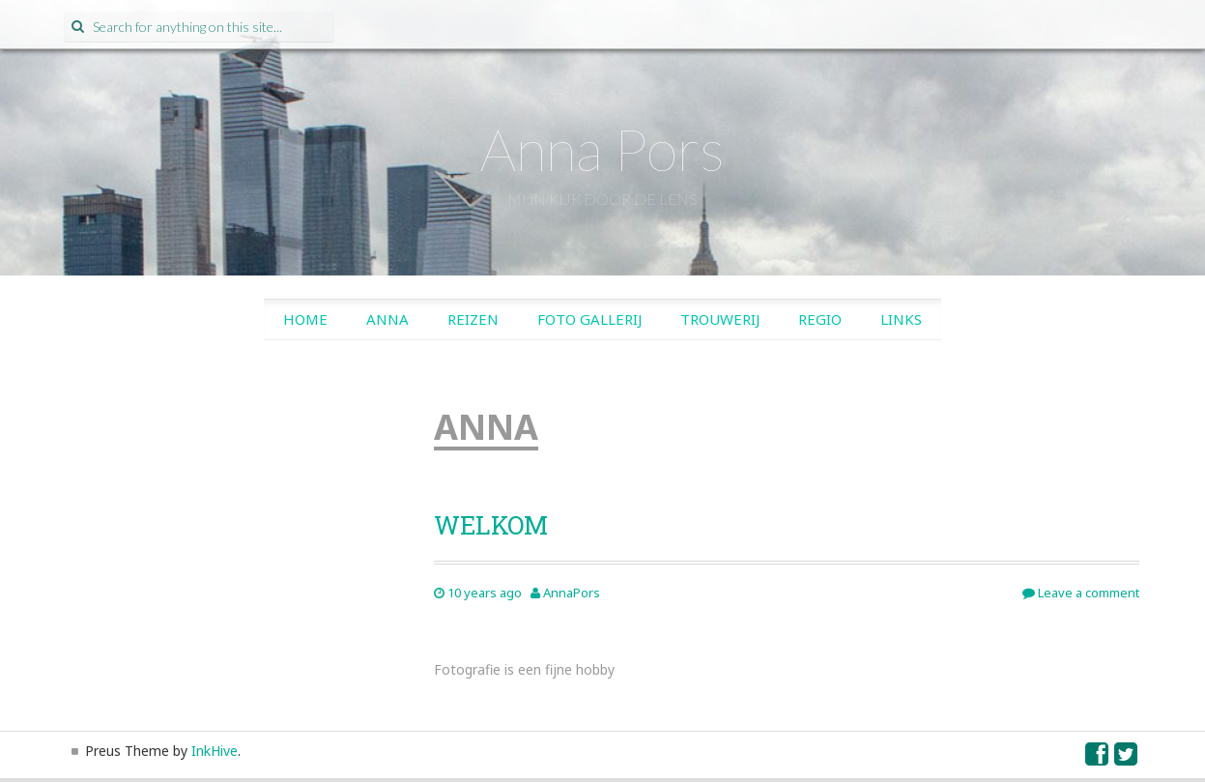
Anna (387, 319)
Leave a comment (1080, 592)
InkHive (214, 750)
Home (305, 319)
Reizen (473, 319)
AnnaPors (571, 592)
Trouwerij (720, 319)
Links (901, 319)
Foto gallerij (589, 319)
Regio (820, 319)
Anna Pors (602, 149)
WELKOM (491, 524)
